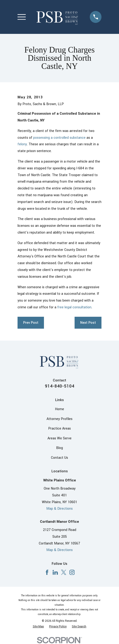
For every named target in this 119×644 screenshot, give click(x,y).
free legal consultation (74, 307)
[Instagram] (72, 572)
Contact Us (59, 457)
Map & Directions (59, 508)
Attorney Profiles (59, 418)
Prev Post (30, 322)
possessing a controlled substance (59, 137)
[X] (63, 572)
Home (59, 409)
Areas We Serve (59, 438)
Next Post (88, 322)
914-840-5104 (59, 386)
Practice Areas (59, 428)
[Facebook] (47, 572)
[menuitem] (38, 627)
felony (22, 144)
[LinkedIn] (55, 572)
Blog (59, 447)
